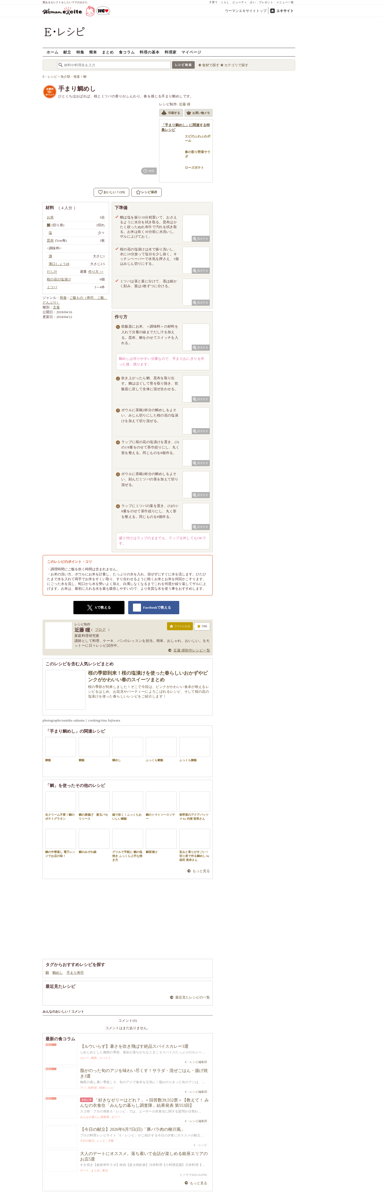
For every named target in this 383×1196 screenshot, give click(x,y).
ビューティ (239, 2)
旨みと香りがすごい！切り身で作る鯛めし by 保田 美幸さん (194, 845)
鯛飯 (60, 749)
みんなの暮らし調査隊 (94, 1117)
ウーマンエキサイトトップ (246, 11)
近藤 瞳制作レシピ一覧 (191, 650)
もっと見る (201, 871)
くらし (225, 2)
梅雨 (94, 1057)
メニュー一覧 (285, 2)
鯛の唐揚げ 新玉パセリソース (94, 805)
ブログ (100, 630)
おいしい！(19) (114, 192)
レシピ (101, 1140)
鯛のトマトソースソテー (161, 805)
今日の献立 (87, 1140)
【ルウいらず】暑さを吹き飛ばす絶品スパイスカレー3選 (134, 1046)
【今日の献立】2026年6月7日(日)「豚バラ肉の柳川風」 (132, 1129)
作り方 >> (95, 272)
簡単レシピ (106, 1087)
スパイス (105, 1057)
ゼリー (115, 1117)
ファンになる (180, 627)
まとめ (108, 52)
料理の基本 (150, 52)
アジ (83, 1087)
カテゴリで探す (236, 65)
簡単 (93, 52)
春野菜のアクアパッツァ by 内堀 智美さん (194, 805)
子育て (213, 2)
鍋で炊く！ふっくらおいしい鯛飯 (127, 805)
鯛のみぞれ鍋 (94, 841)
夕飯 (111, 1140)
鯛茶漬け (161, 841)
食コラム (127, 52)
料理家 (171, 52)
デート (84, 1170)
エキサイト (285, 11)
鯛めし (127, 749)
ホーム (53, 52)
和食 (63, 298)
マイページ (191, 52)
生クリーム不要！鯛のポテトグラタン (60, 805)
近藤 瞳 (185, 104)
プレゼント (266, 2)
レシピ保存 (149, 192)
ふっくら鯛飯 (161, 749)
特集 (80, 52)
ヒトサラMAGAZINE (193, 1174)
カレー (84, 1057)
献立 (67, 52)
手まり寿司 (75, 973)
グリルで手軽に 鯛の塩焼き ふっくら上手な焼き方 (127, 845)
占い (253, 2)
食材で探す (210, 65)
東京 (105, 1170)
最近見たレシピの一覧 (192, 997)
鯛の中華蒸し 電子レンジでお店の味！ (60, 843)
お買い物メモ (198, 113)
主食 (56, 307)
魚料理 (92, 1087)
